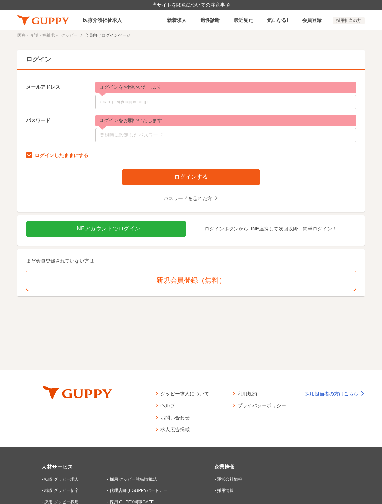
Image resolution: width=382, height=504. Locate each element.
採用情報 (224, 490)
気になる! (277, 20)
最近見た (243, 20)
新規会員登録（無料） (191, 280)
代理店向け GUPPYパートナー (137, 490)
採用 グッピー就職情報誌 (132, 479)
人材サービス (57, 467)
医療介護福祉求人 (102, 20)
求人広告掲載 (175, 429)
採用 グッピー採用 (61, 501)
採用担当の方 (348, 20)
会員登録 (312, 20)
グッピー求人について (184, 393)
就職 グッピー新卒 (61, 490)
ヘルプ (167, 405)
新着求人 (176, 20)
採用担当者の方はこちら (335, 393)
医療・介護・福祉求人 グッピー (47, 35)
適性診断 (210, 20)
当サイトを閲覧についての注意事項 (191, 5)
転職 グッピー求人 (61, 479)
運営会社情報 (228, 479)
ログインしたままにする (61, 155)
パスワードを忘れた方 (188, 198)
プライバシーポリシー (262, 405)
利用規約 (247, 393)
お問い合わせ (175, 417)
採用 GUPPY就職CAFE (130, 501)
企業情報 (224, 467)
